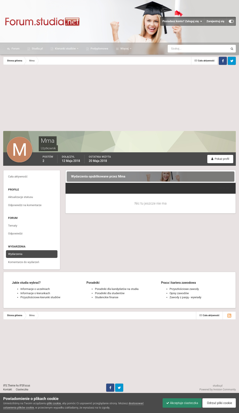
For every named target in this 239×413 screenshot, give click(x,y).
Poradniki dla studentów (110, 293)
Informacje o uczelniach (35, 289)
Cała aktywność (17, 176)
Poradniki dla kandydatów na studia (117, 289)
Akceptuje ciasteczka (180, 403)
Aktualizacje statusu (20, 197)
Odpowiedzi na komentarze (25, 205)
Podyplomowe (99, 48)
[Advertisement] (119, 99)
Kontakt (7, 389)
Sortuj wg (224, 188)
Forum (15, 48)
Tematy (12, 225)
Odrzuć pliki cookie (218, 403)
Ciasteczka (22, 389)
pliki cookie (54, 403)
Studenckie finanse (106, 297)
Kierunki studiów (65, 48)
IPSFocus (24, 385)
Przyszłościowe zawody (184, 289)
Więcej (124, 48)
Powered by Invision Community (217, 389)
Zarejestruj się (215, 21)
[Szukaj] (182, 48)
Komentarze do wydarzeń (23, 262)
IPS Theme (9, 385)
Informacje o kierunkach (35, 293)
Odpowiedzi (15, 233)
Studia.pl (37, 48)
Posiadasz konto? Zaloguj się (182, 21)
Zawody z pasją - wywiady (185, 297)
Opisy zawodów (179, 293)
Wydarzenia (15, 254)
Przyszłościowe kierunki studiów (40, 297)
